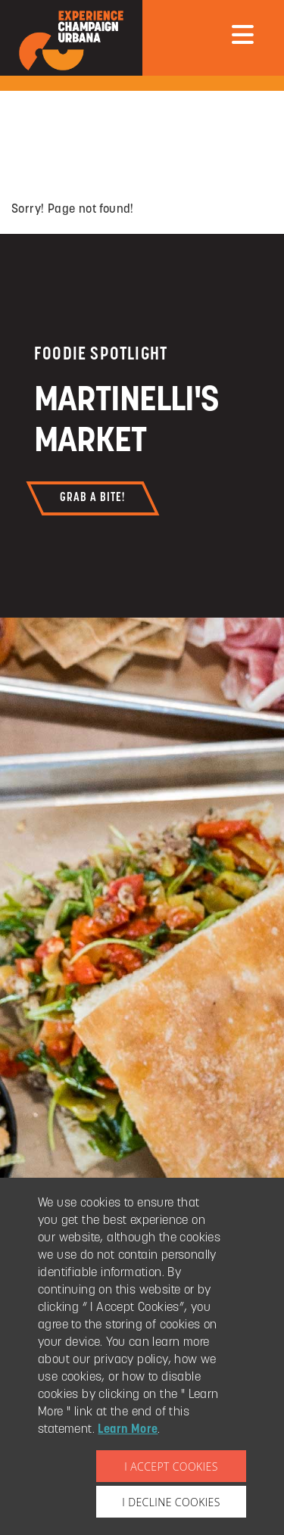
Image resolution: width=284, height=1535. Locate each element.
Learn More (128, 1430)
